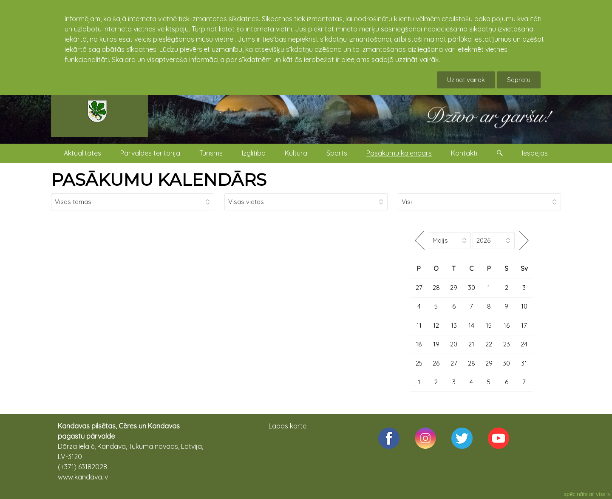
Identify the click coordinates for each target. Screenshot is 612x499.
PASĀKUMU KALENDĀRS (158, 179)
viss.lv (603, 493)
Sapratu (518, 80)
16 (507, 325)
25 (419, 363)
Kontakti (464, 153)
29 (453, 288)
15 (489, 325)
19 (436, 344)
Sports (336, 153)
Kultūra (296, 153)
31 (524, 363)
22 (488, 344)
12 (436, 325)
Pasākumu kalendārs (399, 153)
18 (419, 344)
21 (471, 344)
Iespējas (535, 153)
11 (419, 325)
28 (436, 288)
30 (471, 288)
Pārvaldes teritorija (150, 153)
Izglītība (254, 153)
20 (453, 344)
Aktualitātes (82, 153)
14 (471, 325)
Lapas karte (287, 426)
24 (524, 344)
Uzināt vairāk (466, 80)
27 (419, 288)
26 (436, 363)
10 (524, 306)
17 (524, 325)
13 (454, 325)
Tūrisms (211, 153)
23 (506, 344)
